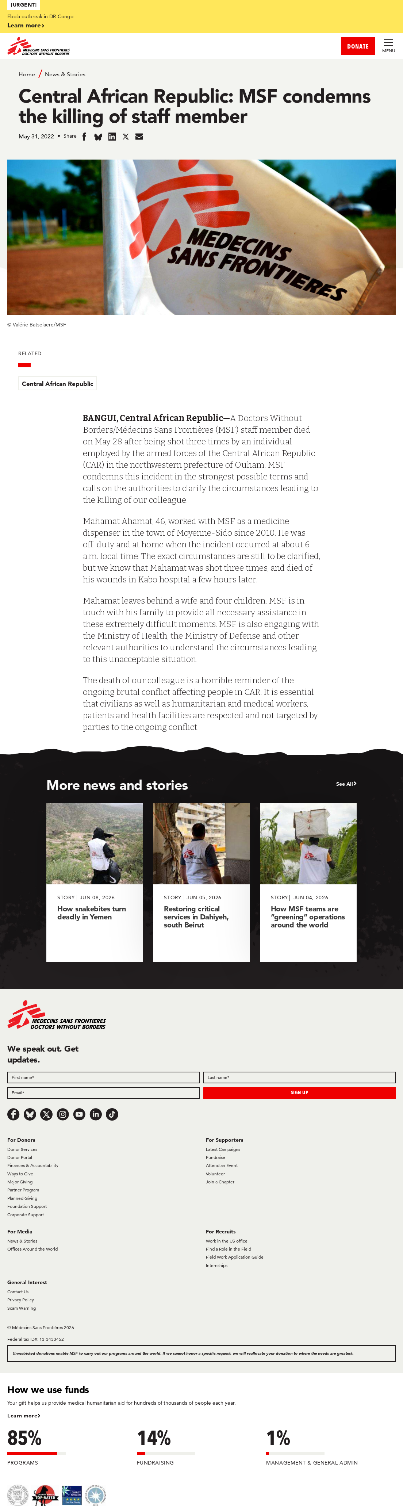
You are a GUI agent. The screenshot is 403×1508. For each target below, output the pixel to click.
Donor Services (22, 1149)
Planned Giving (22, 1198)
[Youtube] (79, 1114)
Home (27, 74)
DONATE (358, 46)
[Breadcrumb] (201, 74)
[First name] (103, 1077)
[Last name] (299, 1077)
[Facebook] (13, 1114)
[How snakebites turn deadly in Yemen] (94, 882)
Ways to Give (20, 1173)
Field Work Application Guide (235, 1257)
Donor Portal (19, 1157)
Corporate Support (25, 1214)
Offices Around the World (32, 1249)
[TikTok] (112, 1114)
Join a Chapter (220, 1181)
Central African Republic (57, 383)
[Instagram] (63, 1114)
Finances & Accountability (32, 1165)
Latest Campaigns (223, 1149)
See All (344, 784)
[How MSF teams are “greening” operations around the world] (308, 882)
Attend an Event (222, 1165)
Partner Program (23, 1190)
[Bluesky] (30, 1114)
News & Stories (65, 74)
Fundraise (215, 1157)
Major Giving (19, 1181)
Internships (216, 1265)
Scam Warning (21, 1308)
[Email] (103, 1093)
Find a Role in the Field (228, 1249)
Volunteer (215, 1173)
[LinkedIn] (95, 1114)
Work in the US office (226, 1241)
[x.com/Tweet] (46, 1114)
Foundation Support (27, 1206)
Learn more (24, 25)
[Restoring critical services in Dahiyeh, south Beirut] (201, 882)
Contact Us (17, 1291)
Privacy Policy (20, 1299)
